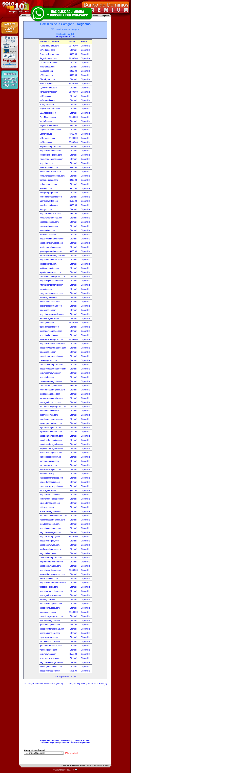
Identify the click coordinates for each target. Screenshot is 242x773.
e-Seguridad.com (47, 104)
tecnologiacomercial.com (51, 666)
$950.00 (73, 54)
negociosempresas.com (50, 150)
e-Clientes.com (46, 142)
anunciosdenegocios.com (51, 604)
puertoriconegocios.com (50, 620)
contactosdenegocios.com (51, 364)
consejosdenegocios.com (51, 385)
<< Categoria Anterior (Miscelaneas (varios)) (43, 683)
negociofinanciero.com (50, 633)
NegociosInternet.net (49, 125)
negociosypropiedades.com (52, 314)
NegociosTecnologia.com (51, 130)
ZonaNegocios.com (48, 117)
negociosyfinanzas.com (50, 213)
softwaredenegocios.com (51, 557)
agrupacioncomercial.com (51, 398)
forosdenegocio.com (49, 587)
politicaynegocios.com (49, 268)
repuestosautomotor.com (51, 432)
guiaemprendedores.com (51, 251)
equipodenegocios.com (50, 503)
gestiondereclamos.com (50, 247)
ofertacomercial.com (49, 578)
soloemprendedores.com (51, 423)
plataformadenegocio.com (51, 339)
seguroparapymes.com (50, 658)
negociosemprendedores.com (53, 583)
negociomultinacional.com (51, 436)
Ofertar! (73, 50)
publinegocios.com (48, 490)
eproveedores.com (48, 234)
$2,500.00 (73, 46)
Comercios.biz (46, 134)
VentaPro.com (46, 121)
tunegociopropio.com (49, 192)
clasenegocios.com (48, 360)
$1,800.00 (73, 570)
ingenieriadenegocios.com (51, 159)
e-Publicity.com (46, 83)
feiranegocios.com (48, 352)
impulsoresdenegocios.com (52, 486)
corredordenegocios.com (51, 155)
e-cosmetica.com (47, 230)
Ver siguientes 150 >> (65, 36)
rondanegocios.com (48, 297)
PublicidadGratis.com (49, 46)
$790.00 (73, 134)
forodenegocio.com (48, 465)
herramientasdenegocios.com (53, 255)
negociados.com (47, 377)
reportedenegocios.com (50, 272)
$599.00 (73, 201)
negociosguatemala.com (51, 528)
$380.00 (73, 251)
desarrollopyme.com (49, 415)
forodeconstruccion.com (50, 641)
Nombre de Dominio (49, 41)
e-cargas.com (46, 209)
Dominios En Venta (82, 740)
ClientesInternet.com (49, 62)
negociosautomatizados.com (52, 343)
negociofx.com (46, 163)
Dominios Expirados (50, 742)
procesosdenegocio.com (51, 469)
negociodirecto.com (48, 553)
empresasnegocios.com (50, 146)
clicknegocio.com (47, 507)
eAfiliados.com (46, 75)
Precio (72, 41)
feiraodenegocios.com (49, 318)
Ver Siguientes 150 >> (65, 676)
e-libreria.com (46, 188)
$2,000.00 (73, 138)
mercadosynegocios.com (51, 331)
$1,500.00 (73, 58)
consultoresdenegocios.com (52, 176)
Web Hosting (66, 740)
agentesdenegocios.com (51, 427)
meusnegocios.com (48, 612)
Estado (84, 41)
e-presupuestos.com (49, 637)
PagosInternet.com (48, 58)
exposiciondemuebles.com (51, 243)
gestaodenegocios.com (50, 625)
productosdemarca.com (50, 549)
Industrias (65, 742)
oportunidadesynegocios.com (53, 406)
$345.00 (73, 167)
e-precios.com (46, 289)
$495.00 (73, 671)
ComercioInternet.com (49, 54)
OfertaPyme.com (47, 79)
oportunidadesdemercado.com (53, 515)
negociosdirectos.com (49, 335)
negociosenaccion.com (50, 671)
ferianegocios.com (48, 310)
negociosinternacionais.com (52, 629)
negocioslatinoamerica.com (52, 239)
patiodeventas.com (48, 264)
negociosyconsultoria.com (51, 591)
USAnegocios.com (48, 113)
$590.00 (73, 432)
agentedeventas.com (49, 201)
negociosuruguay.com (49, 541)
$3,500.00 (73, 612)
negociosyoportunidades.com (53, 348)
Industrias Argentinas (80, 742)
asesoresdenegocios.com (51, 453)
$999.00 (73, 180)
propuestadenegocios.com (51, 448)
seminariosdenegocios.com (52, 499)
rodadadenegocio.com (50, 524)
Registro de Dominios (49, 740)
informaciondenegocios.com (52, 276)
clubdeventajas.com (48, 184)
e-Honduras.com (47, 67)
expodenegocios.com (49, 222)
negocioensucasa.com (50, 608)
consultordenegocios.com (51, 218)
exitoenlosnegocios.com (50, 511)
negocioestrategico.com (50, 570)
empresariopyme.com (49, 226)
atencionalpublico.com (50, 302)
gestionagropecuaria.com (51, 306)
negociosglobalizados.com (51, 281)
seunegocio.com (47, 322)
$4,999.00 (73, 92)
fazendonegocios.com (49, 327)
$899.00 (73, 71)
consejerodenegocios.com (51, 381)
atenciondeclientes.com (50, 171)
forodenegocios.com (49, 180)
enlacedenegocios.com (50, 482)
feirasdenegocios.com (49, 411)
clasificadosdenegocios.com (52, 520)
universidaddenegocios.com (52, 574)
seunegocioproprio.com (50, 402)
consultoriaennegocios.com (52, 356)
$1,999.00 (73, 339)
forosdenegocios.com (49, 461)
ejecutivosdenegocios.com (51, 444)
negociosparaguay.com (50, 536)
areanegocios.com (48, 599)
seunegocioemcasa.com (50, 595)
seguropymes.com (48, 654)
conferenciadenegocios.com (52, 390)
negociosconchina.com (50, 494)
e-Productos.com (47, 50)
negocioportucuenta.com (51, 260)
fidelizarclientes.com (49, 167)
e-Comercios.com (47, 138)
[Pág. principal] (71, 753)
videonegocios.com (48, 650)
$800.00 (73, 188)
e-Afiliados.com (46, 71)
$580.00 (73, 490)
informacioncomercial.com (51, 285)
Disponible (85, 46)
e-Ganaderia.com (47, 100)
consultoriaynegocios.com (51, 616)
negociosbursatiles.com (50, 566)
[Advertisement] (65, 711)
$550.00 (73, 125)
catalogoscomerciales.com (51, 478)
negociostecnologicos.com (51, 662)
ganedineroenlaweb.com (51, 645)
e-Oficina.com (46, 96)
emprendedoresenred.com (51, 562)
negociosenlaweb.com (50, 545)
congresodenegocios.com (51, 293)
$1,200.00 (73, 536)
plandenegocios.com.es (50, 457)
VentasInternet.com (48, 92)
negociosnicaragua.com (50, 532)
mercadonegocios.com (50, 394)
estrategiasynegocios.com (51, 419)
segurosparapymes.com (50, 373)
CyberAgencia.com (48, 88)
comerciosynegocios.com (51, 197)
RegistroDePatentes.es (50, 109)
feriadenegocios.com (49, 205)
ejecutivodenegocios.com (51, 440)
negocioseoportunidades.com (53, 369)
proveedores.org (47, 473)
